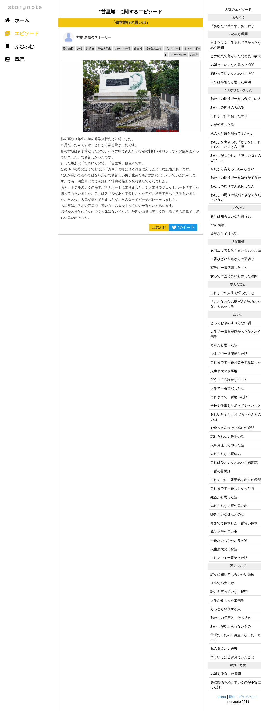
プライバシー (248, 697)
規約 (232, 697)
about (222, 697)
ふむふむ (159, 227)
